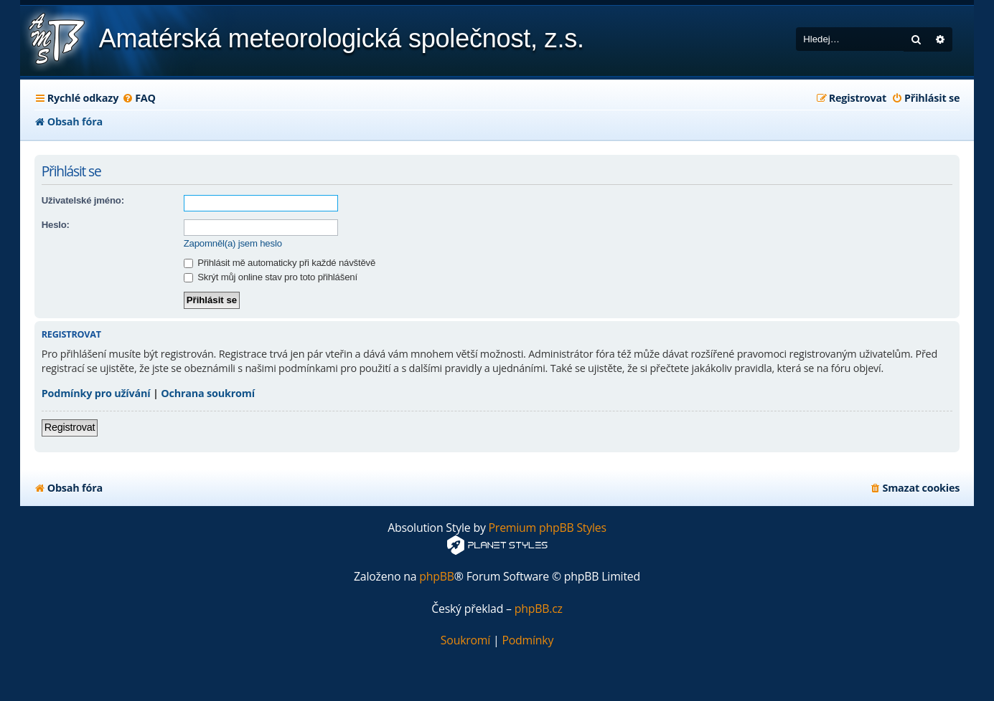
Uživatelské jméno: (83, 200)
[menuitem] (139, 98)
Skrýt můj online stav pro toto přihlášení (270, 277)
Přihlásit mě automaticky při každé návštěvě (279, 262)
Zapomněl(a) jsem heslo (233, 243)
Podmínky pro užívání (96, 393)
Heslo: (56, 224)
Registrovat (69, 427)
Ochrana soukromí (208, 393)
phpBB (436, 576)
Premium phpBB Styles (547, 527)
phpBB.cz (539, 608)
